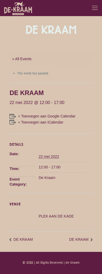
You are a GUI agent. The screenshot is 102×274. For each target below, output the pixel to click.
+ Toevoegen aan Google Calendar (46, 116)
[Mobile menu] (94, 7)
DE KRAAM (22, 239)
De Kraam (47, 178)
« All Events (21, 59)
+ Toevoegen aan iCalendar (40, 122)
